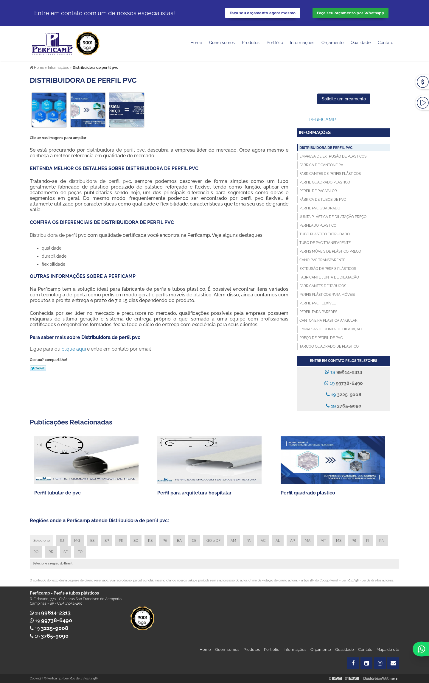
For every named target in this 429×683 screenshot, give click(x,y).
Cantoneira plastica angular (328, 320)
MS (338, 541)
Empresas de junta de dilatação (330, 329)
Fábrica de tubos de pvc (322, 199)
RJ (62, 541)
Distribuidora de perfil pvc (325, 148)
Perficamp (322, 119)
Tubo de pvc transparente (325, 243)
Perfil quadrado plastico (324, 182)
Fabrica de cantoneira (321, 165)
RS (150, 541)
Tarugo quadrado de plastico (329, 346)
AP (292, 541)
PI (367, 541)
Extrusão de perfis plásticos (327, 269)
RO (35, 552)
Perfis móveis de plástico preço (330, 251)
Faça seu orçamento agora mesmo (263, 13)
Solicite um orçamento (344, 99)
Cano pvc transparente (322, 260)
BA (179, 541)
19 (343, 372)
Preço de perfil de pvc (321, 338)
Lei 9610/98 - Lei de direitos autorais (367, 580)
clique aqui (74, 349)
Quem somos (222, 42)
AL (278, 541)
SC (135, 541)
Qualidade (344, 649)
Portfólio (275, 42)
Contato (385, 42)
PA (248, 541)
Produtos (250, 42)
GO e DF (213, 541)
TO (80, 552)
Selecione (41, 541)
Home (196, 42)
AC (263, 541)
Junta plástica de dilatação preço (332, 217)
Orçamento (332, 42)
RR (51, 552)
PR (121, 541)
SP (107, 541)
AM (233, 541)
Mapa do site (388, 649)
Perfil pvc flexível (317, 303)
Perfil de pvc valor (318, 191)
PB (354, 541)
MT (323, 541)
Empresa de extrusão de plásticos (332, 156)
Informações (302, 42)
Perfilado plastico (317, 225)
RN (381, 541)
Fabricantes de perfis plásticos (330, 174)
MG (77, 541)
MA (307, 541)
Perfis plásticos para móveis (327, 295)
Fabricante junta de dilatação (329, 277)
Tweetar (38, 368)
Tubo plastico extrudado (324, 234)
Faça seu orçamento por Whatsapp (350, 13)
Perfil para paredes (318, 312)
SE (65, 552)
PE (165, 541)
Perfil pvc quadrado (319, 208)
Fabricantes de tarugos (322, 286)
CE (194, 541)
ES (92, 541)
